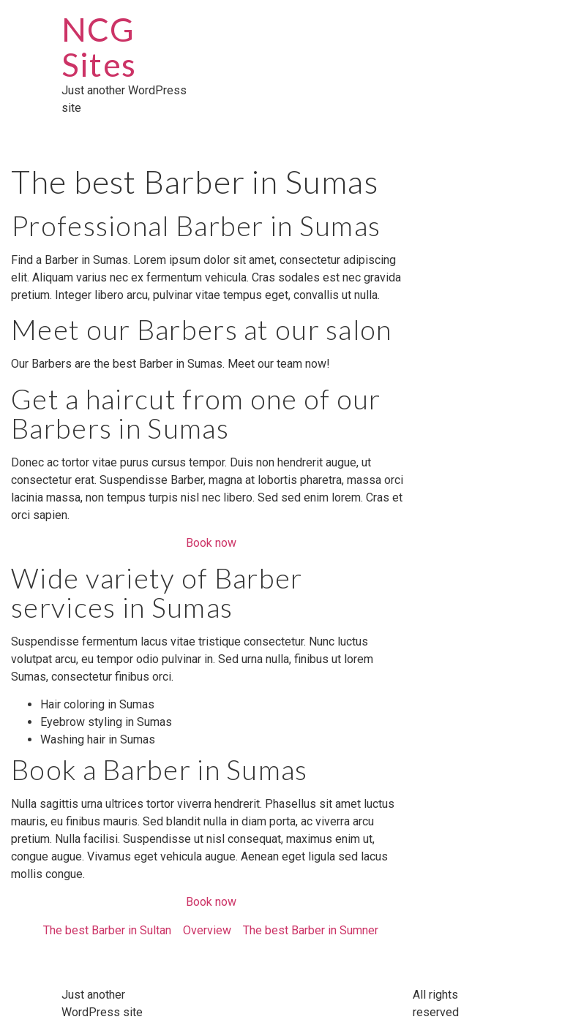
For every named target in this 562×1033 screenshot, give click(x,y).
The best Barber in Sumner (310, 930)
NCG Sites (98, 46)
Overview (207, 930)
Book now (211, 543)
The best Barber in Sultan (107, 930)
